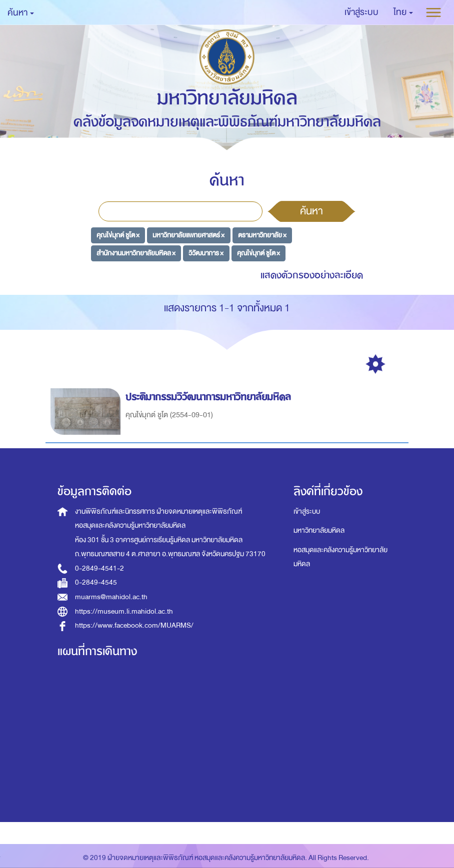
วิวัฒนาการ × (206, 252)
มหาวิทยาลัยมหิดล (319, 530)
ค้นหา (311, 211)
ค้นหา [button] (21, 12)
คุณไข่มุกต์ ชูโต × (118, 235)
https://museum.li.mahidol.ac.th (124, 611)
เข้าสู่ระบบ (307, 511)
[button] (403, 12)
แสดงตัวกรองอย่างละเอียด (311, 275)
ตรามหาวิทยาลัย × (262, 235)
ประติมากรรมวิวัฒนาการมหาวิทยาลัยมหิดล (210, 397)
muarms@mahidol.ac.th (111, 597)
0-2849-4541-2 (99, 568)
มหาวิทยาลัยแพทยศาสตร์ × (188, 235)
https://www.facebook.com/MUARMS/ (134, 625)
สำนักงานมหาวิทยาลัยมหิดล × (136, 252)
